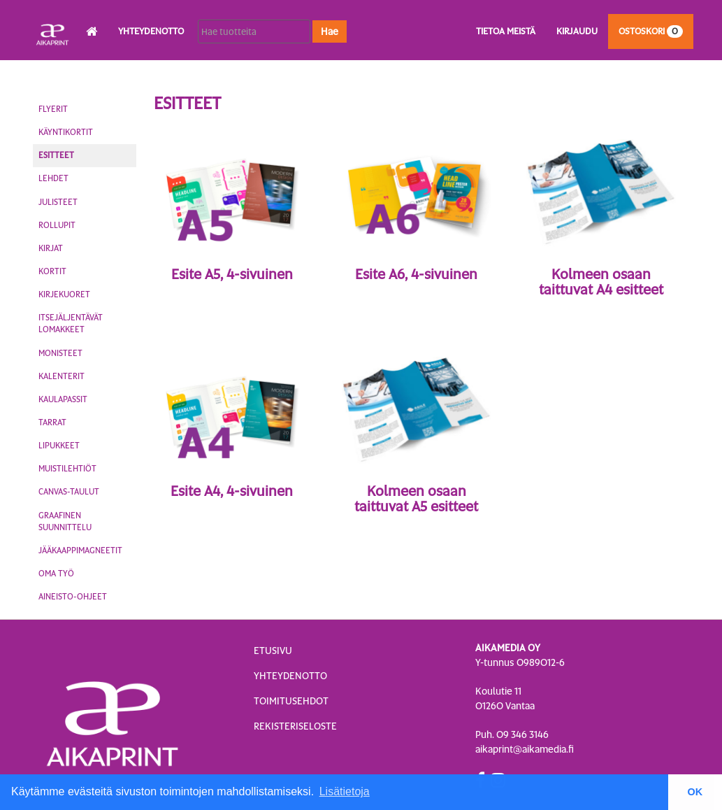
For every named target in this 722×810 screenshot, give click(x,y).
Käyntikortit (65, 132)
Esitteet (56, 155)
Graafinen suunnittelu (65, 521)
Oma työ (56, 573)
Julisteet (58, 202)
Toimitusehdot (291, 701)
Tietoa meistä (505, 31)
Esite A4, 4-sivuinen (232, 491)
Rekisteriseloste (295, 726)
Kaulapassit (62, 399)
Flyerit (53, 109)
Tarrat (52, 422)
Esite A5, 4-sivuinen (232, 274)
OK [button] (695, 791)
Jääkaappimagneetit (80, 550)
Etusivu (273, 650)
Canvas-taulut (68, 491)
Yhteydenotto (151, 31)
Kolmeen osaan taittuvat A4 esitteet (601, 282)
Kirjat (50, 248)
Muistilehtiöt (67, 468)
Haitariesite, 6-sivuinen (600, 307)
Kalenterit (61, 376)
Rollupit (56, 225)
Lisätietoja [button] (344, 791)
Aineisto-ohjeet (72, 596)
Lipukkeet (59, 445)
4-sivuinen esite (232, 292)
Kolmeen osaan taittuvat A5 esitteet (416, 499)
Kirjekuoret (64, 294)
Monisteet (60, 353)
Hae (329, 31)
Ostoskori (651, 31)
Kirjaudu (577, 31)
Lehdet (53, 178)
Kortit (52, 271)
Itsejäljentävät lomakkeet (70, 323)
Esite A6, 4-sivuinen (416, 274)
